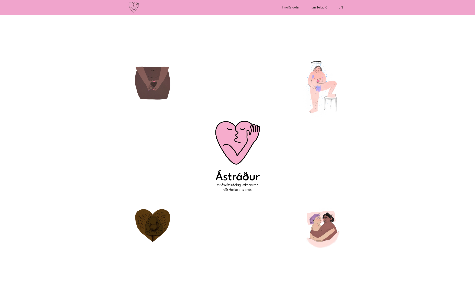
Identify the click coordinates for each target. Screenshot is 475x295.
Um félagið (319, 7)
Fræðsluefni (291, 7)
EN (341, 7)
